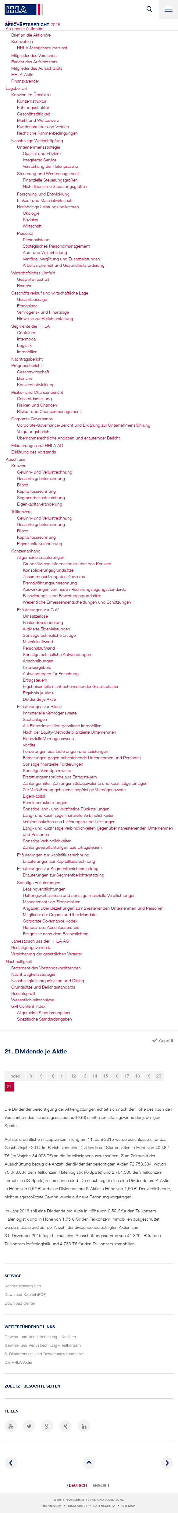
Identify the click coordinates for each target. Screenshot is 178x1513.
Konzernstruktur (31, 101)
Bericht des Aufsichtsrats (34, 61)
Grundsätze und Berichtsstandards (43, 986)
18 (137, 1075)
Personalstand (36, 239)
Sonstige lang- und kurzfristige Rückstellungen (66, 808)
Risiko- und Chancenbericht (37, 392)
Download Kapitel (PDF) (25, 1294)
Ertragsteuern (35, 679)
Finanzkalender (25, 80)
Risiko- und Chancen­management (49, 411)
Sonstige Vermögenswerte (47, 770)
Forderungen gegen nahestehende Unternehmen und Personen (82, 757)
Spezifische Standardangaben (44, 1018)
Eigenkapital (34, 796)
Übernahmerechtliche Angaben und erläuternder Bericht (68, 437)
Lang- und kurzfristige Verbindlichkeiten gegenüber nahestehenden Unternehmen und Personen (98, 831)
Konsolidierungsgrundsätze (48, 570)
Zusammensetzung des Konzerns (54, 576)
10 (52, 1075)
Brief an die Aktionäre (31, 34)
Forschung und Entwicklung (43, 193)
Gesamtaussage (32, 299)
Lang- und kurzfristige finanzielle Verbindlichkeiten (69, 815)
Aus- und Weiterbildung (45, 252)
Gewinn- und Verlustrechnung (44, 471)
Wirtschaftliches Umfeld (33, 272)
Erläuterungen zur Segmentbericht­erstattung (57, 868)
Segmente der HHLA (30, 326)
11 (62, 1075)
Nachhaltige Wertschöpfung (37, 140)
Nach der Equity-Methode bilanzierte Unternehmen (69, 732)
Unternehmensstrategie (38, 147)
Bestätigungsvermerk (30, 947)
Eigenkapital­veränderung (39, 503)
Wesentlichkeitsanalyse (32, 999)
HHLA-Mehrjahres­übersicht (42, 47)
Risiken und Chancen (37, 404)
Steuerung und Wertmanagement (48, 173)
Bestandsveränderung (43, 622)
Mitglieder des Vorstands (34, 55)
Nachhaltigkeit (19, 961)
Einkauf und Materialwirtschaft (45, 200)
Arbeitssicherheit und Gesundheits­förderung (64, 265)
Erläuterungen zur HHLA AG (37, 445)
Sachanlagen (35, 719)
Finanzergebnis (37, 667)
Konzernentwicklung (36, 384)
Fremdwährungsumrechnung (50, 582)
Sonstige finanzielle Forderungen (53, 764)
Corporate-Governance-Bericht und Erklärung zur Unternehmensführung (83, 425)
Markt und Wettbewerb (38, 120)
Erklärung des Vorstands (33, 451)
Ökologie (31, 213)
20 (158, 1075)
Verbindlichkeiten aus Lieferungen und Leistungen (69, 821)
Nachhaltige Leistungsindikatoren (48, 206)
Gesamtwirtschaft (33, 279)
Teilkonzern (21, 511)
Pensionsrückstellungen (45, 802)
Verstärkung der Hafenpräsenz (50, 166)
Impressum (52, 1506)
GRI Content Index (28, 1006)
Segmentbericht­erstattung (41, 497)
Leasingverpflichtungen (44, 888)
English (101, 1485)
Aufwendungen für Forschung (51, 673)
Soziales (30, 219)
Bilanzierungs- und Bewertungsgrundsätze (62, 595)
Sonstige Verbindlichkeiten (47, 840)
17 (126, 1075)
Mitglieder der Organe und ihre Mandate (59, 914)
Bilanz (22, 484)
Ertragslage (27, 305)
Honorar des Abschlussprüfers (51, 927)
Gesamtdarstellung (34, 398)
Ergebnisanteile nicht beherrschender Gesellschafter (70, 686)
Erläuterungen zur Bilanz (39, 706)
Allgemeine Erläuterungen (40, 557)
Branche (24, 285)
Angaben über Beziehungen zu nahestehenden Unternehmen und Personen (93, 908)
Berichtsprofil (23, 993)
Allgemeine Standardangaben (44, 1012)
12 (73, 1075)
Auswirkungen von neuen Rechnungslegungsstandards (74, 589)
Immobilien (27, 351)
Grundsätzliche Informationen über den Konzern (67, 563)
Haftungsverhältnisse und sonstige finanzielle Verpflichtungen (79, 895)
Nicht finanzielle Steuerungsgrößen (55, 186)
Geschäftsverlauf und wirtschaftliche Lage (49, 292)
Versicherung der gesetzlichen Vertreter (46, 953)
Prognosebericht (26, 365)
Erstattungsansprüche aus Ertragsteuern (60, 776)
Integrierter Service (39, 159)
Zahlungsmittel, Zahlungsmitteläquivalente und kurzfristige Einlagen (85, 783)
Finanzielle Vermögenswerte (48, 738)
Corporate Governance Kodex (50, 920)
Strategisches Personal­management (56, 246)
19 (148, 1075)
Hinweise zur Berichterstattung (45, 318)
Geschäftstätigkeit (33, 113)
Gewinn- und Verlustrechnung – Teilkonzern (43, 1345)
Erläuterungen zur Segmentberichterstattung (63, 874)
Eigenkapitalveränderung (39, 543)
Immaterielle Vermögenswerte (50, 712)
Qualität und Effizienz (42, 153)
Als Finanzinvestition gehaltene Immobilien (62, 725)
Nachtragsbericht (27, 358)
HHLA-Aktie (22, 74)
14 (94, 1075)
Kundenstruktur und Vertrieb (43, 126)
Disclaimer (77, 1506)
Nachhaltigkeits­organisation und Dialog (47, 980)
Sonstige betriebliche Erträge (49, 635)
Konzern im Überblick (31, 94)
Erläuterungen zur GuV (38, 609)
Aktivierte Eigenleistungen (46, 628)
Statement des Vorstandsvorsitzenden (46, 967)
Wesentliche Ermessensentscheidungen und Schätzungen (77, 602)
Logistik (24, 345)
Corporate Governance (32, 418)
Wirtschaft (32, 225)
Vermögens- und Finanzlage (43, 312)
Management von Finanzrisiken (51, 901)
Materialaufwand (38, 641)
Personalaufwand (39, 648)
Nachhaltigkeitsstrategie (33, 974)
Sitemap (128, 1506)
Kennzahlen (22, 41)
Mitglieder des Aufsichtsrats (36, 68)
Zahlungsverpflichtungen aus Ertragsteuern (62, 847)
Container (26, 332)
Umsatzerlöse (35, 616)
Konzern (19, 465)
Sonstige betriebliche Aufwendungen (57, 654)
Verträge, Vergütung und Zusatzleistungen (61, 258)
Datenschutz (104, 1506)
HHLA (24, 9)
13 (84, 1075)
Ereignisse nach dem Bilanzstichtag (55, 933)
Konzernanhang (26, 550)
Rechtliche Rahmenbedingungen (47, 133)
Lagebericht (16, 88)
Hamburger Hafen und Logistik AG (95, 1500)
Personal (25, 233)
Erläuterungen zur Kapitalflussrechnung (53, 854)
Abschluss (15, 459)
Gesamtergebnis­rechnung (41, 478)
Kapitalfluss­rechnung (36, 491)
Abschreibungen (38, 660)
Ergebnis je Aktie (38, 692)
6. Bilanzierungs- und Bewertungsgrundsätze (44, 1353)
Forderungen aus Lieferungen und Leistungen (65, 751)
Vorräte (29, 744)
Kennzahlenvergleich (23, 1285)
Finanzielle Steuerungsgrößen (50, 179)
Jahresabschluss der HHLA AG (40, 940)
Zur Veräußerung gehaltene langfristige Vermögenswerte (74, 789)
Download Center (20, 1303)
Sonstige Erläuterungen (38, 882)
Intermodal (27, 338)
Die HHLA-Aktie (18, 1362)
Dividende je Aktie (39, 699)
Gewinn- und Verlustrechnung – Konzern (40, 1336)
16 (116, 1075)
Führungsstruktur (33, 107)
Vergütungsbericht (34, 431)
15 (105, 1075)
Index (14, 1075)
